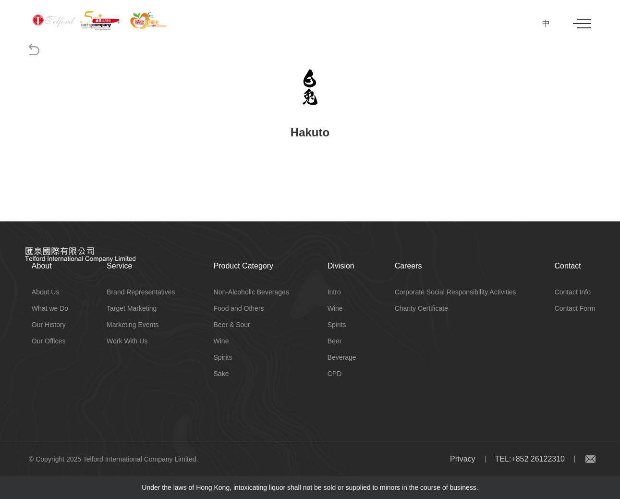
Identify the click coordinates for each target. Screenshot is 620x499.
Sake (221, 373)
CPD (335, 373)
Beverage (342, 357)
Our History (49, 325)
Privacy (462, 459)
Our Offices (49, 341)
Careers (408, 266)
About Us (46, 292)
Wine (221, 341)
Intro (334, 292)
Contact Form (575, 308)
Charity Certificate (421, 308)
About (42, 266)
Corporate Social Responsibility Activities (455, 292)
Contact (568, 266)
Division (341, 266)
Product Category (244, 266)
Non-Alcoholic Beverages (251, 292)
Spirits (223, 357)
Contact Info (573, 292)
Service (119, 266)
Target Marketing (132, 308)
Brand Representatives (141, 292)
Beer (335, 341)
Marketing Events (132, 325)
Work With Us (127, 341)
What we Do (50, 308)
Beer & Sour (232, 325)
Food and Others (239, 308)
